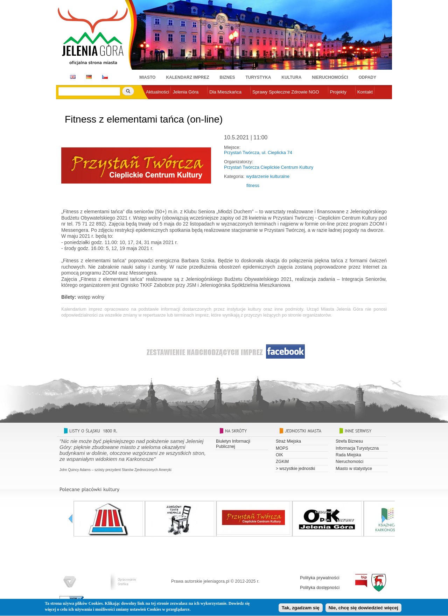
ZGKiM (282, 461)
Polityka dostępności (320, 587)
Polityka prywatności (320, 577)
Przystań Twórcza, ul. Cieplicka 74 (258, 152)
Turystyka (258, 77)
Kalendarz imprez (187, 77)
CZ (105, 77)
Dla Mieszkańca (225, 92)
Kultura (291, 77)
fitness (252, 185)
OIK (279, 454)
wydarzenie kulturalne (267, 176)
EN (71, 77)
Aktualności (157, 92)
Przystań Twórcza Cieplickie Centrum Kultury (268, 167)
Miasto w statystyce (354, 468)
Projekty (338, 92)
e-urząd (153, 103)
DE (87, 77)
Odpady (367, 77)
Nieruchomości (330, 77)
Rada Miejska (348, 454)
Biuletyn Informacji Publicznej (233, 444)
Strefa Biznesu (349, 441)
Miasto (147, 77)
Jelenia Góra (185, 92)
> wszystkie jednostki (295, 468)
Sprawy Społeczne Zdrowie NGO (285, 92)
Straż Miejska (288, 441)
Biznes (227, 77)
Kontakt (365, 92)
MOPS (282, 448)
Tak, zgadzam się (301, 609)
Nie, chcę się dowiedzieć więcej (363, 609)
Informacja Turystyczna (357, 448)
